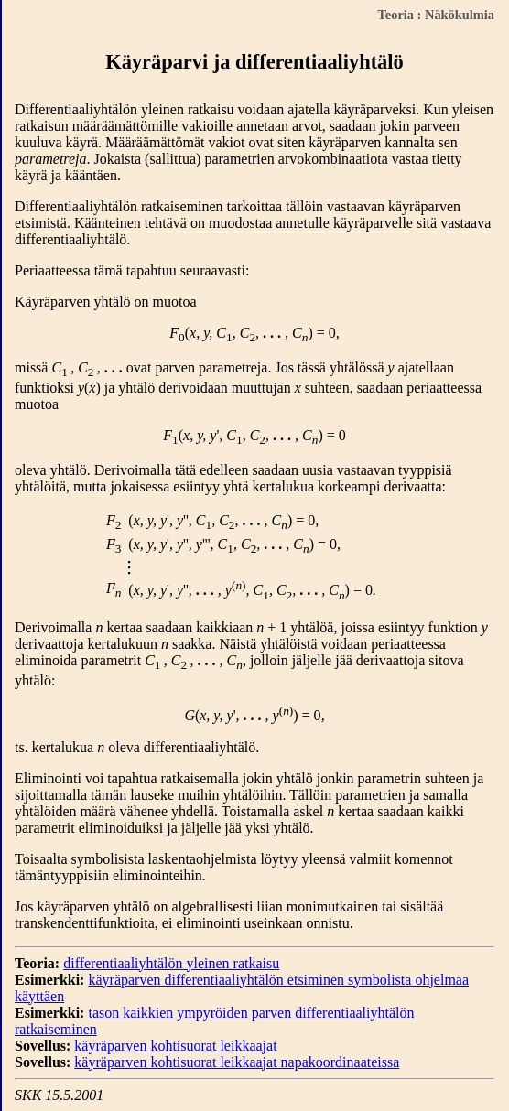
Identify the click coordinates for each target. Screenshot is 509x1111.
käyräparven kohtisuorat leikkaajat (175, 1045)
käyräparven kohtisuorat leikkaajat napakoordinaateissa (236, 1062)
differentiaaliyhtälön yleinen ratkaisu (171, 963)
